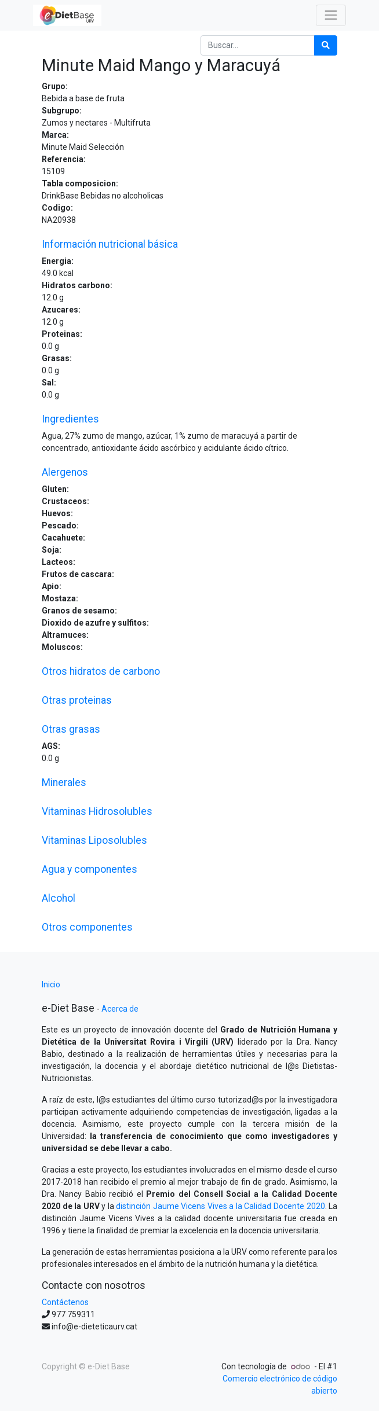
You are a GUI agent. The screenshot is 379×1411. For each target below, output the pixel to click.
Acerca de (120, 1008)
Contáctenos (65, 1302)
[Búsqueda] (325, 45)
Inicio (51, 984)
